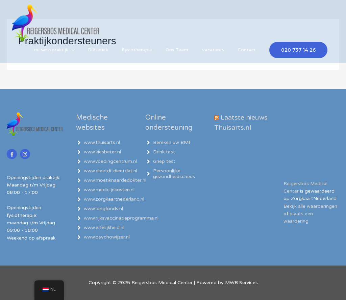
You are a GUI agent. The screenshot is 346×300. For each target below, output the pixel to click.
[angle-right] (98, 143)
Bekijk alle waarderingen (310, 206)
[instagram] (26, 154)
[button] (298, 57)
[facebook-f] (13, 154)
